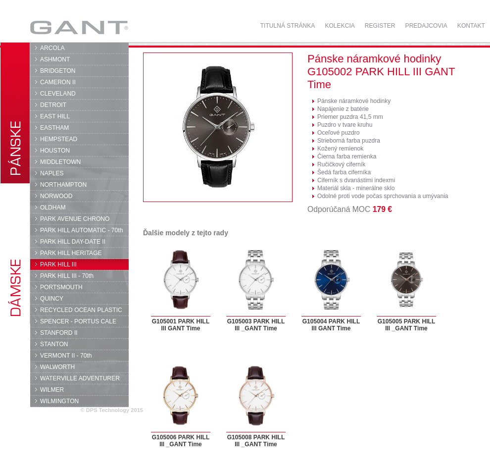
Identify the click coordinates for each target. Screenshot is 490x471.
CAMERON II (58, 82)
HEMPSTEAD (58, 139)
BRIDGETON (58, 70)
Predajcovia (426, 25)
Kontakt (471, 25)
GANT (79, 27)
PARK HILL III (58, 264)
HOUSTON (55, 150)
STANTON (54, 344)
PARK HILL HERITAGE (71, 253)
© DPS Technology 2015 (111, 410)
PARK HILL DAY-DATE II (72, 241)
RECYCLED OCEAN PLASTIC (81, 310)
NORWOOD (56, 196)
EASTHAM (54, 127)
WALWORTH (57, 367)
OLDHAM (53, 207)
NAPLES (52, 173)
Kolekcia (339, 25)
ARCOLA (52, 48)
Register (380, 25)
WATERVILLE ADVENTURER (80, 378)
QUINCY (51, 298)
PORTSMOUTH (61, 287)
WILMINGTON (59, 401)
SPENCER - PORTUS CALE (78, 321)
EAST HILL (55, 116)
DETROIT (53, 105)
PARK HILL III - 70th (67, 275)
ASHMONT (55, 59)
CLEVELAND (58, 93)
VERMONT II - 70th (66, 355)
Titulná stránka (287, 25)
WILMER (52, 389)
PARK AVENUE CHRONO (75, 218)
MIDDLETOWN (60, 161)
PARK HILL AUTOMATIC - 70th (81, 230)
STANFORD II (59, 332)
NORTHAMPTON (63, 184)
